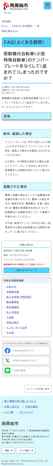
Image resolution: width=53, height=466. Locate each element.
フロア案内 (24, 450)
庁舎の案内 (31, 407)
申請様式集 (12, 292)
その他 (10, 333)
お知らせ (11, 287)
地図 (7, 450)
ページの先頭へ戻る (40, 389)
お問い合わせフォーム (26, 270)
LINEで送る (15, 370)
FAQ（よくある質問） (22, 26)
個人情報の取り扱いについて (20, 401)
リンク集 (9, 412)
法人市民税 (12, 312)
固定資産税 (12, 307)
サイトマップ (26, 412)
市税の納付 (12, 322)
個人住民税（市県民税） (19, 297)
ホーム (4, 26)
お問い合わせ (12, 407)
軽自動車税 (12, 302)
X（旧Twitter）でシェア (21, 360)
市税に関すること (10, 31)
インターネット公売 (16, 327)
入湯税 (10, 317)
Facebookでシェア (19, 350)
